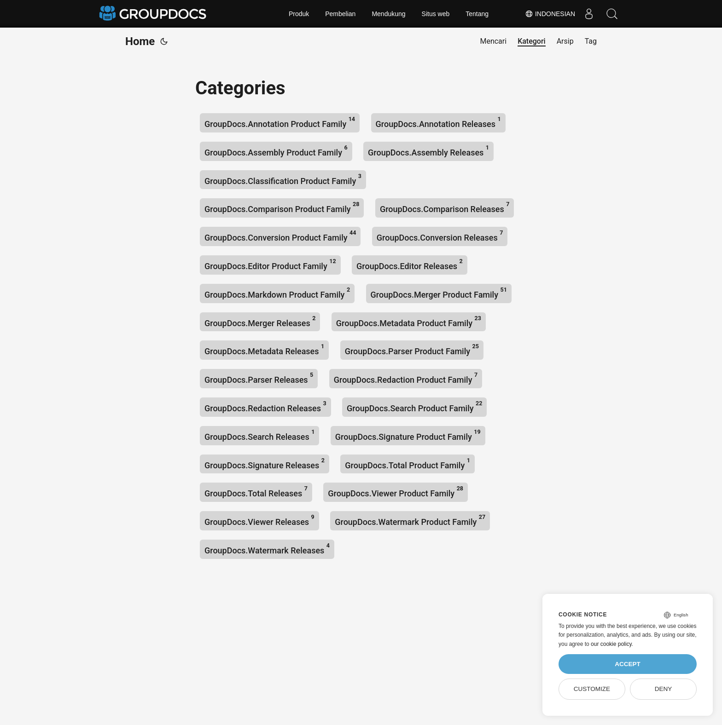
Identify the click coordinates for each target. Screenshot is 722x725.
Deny (663, 688)
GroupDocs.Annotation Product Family (279, 122)
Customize (592, 688)
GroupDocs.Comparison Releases (444, 207)
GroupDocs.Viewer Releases (259, 520)
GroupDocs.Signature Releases (264, 463)
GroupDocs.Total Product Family (407, 463)
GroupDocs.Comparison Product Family (281, 207)
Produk (299, 13)
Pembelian (340, 13)
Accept (627, 664)
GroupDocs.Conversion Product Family (280, 235)
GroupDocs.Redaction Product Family (405, 378)
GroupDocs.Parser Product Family (412, 349)
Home (140, 41)
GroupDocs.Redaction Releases (265, 406)
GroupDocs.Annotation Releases (438, 122)
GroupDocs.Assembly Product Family (276, 150)
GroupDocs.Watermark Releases (267, 548)
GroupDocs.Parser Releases (258, 378)
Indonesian (550, 14)
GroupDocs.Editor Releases (409, 264)
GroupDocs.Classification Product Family (282, 179)
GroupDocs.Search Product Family (414, 406)
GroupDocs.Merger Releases (259, 321)
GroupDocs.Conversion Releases (440, 235)
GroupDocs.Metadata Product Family (408, 321)
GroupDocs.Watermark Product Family (410, 520)
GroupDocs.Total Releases (256, 491)
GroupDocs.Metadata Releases (264, 349)
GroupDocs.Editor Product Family (270, 264)
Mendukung (388, 13)
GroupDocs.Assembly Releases (428, 150)
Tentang (477, 13)
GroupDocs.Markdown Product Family (277, 292)
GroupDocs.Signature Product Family (408, 435)
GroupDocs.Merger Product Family (439, 292)
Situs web (436, 13)
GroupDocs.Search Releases (259, 435)
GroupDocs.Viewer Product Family (395, 491)
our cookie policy (611, 644)
